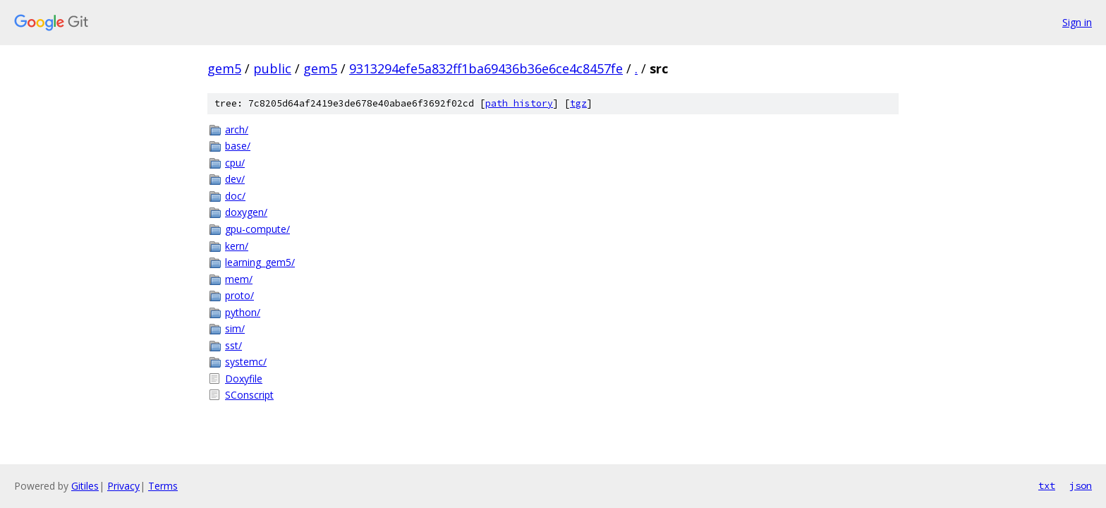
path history (519, 103)
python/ (242, 312)
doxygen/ (246, 212)
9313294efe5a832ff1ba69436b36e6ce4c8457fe (486, 68)
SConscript (249, 394)
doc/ (235, 195)
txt (1046, 485)
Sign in (1077, 22)
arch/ (236, 129)
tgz (578, 103)
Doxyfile (243, 378)
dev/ (235, 179)
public (272, 68)
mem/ (239, 279)
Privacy (123, 485)
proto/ (239, 295)
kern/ (236, 246)
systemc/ (246, 361)
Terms (163, 485)
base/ (237, 145)
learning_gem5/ (260, 262)
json (1080, 485)
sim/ (235, 328)
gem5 (224, 68)
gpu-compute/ (257, 229)
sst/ (233, 345)
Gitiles (85, 485)
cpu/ (235, 162)
